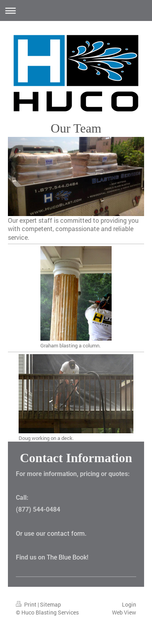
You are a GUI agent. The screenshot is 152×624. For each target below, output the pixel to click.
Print (27, 604)
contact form (66, 533)
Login (129, 604)
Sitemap (50, 604)
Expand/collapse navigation (76, 10)
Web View (124, 612)
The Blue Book (67, 557)
